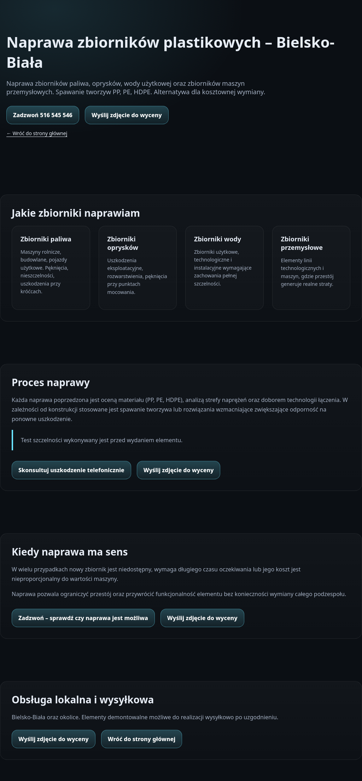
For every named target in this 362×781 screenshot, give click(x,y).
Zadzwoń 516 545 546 (42, 115)
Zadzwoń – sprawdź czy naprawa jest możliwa (83, 618)
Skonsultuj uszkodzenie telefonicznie (71, 470)
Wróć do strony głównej (141, 739)
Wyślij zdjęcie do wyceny (127, 115)
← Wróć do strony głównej (36, 133)
